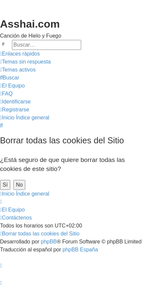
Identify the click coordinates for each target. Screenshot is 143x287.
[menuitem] (25, 62)
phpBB (49, 241)
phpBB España (80, 249)
